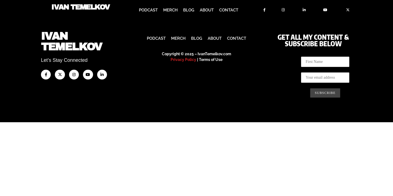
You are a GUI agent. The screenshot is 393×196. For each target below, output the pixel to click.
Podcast (148, 10)
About (207, 10)
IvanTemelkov (71, 115)
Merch (170, 10)
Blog (188, 10)
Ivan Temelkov (80, 7)
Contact (228, 10)
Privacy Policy (183, 133)
